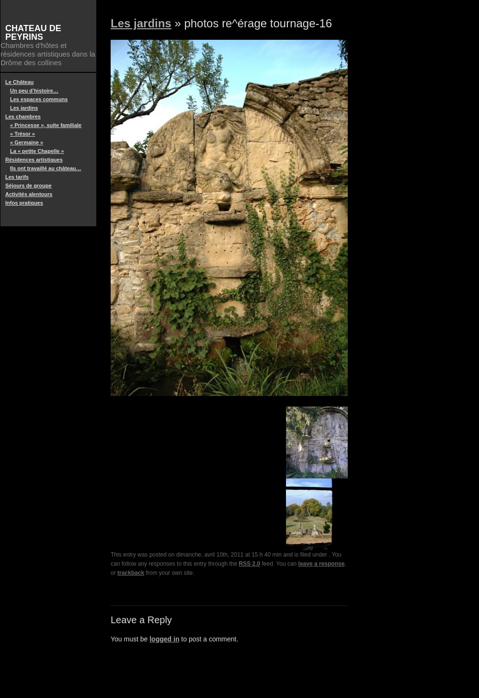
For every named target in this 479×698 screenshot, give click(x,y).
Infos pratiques (24, 203)
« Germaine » (26, 142)
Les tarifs (17, 177)
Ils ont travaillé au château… (45, 168)
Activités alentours (28, 194)
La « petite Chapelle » (37, 151)
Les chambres (23, 116)
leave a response (321, 563)
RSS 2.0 (250, 563)
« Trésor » (22, 134)
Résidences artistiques (34, 160)
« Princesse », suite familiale (45, 125)
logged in (164, 639)
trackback (130, 573)
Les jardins (24, 108)
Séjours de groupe (28, 185)
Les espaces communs (39, 99)
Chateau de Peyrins (33, 32)
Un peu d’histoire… (34, 90)
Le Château (19, 82)
